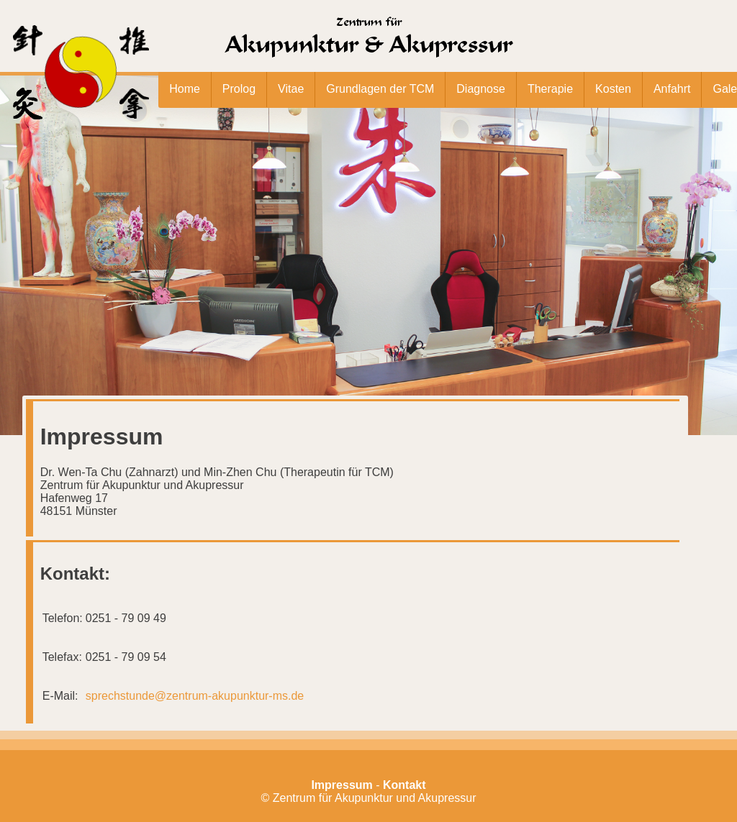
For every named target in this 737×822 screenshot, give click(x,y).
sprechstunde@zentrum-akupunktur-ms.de (195, 696)
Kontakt (404, 785)
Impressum (341, 785)
